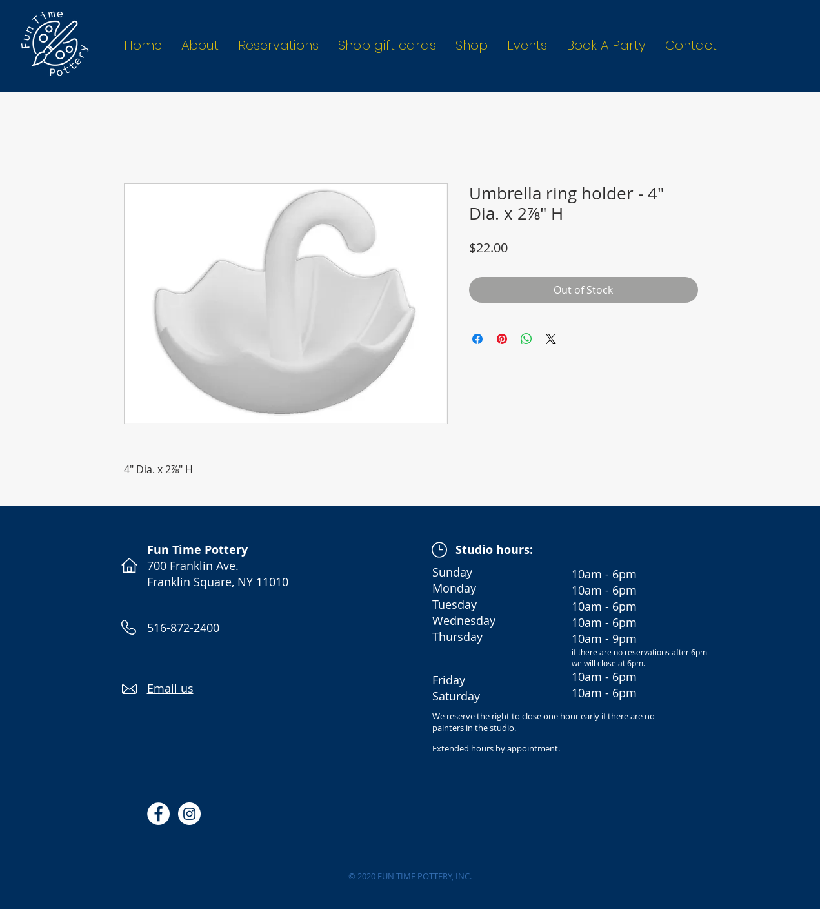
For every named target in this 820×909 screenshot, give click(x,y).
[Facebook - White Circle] (158, 813)
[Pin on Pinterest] (502, 339)
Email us (170, 688)
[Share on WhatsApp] (526, 339)
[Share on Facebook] (477, 339)
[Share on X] (551, 339)
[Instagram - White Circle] (189, 813)
